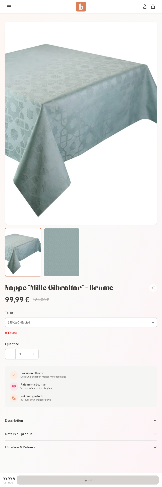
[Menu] (9, 6)
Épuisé (87, 480)
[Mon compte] (145, 6)
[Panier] (153, 6)
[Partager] (153, 288)
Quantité (12, 344)
